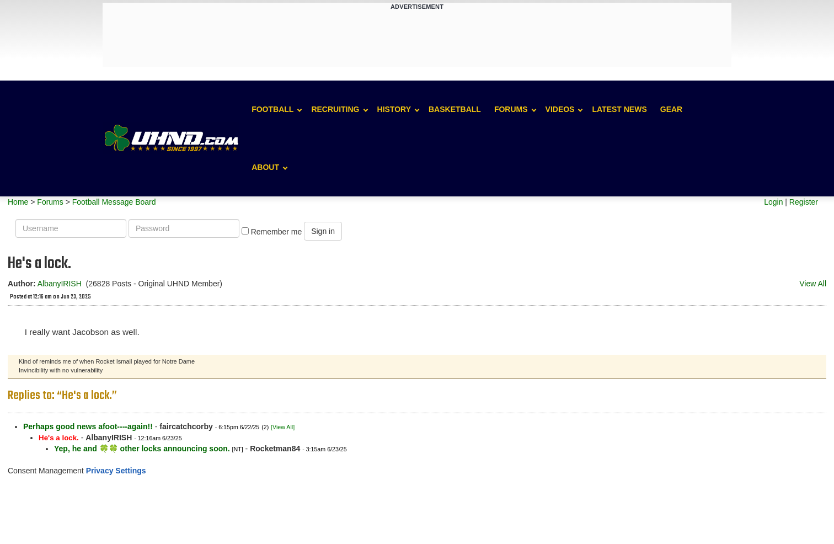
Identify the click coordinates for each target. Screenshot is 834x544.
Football (272, 109)
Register (803, 202)
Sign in (323, 231)
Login (773, 202)
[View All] (283, 427)
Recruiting (335, 109)
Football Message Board (114, 202)
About (265, 167)
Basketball (455, 109)
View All (812, 283)
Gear (671, 109)
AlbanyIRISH (60, 283)
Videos (560, 109)
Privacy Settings (116, 470)
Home (18, 202)
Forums (511, 109)
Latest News (619, 109)
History (394, 109)
